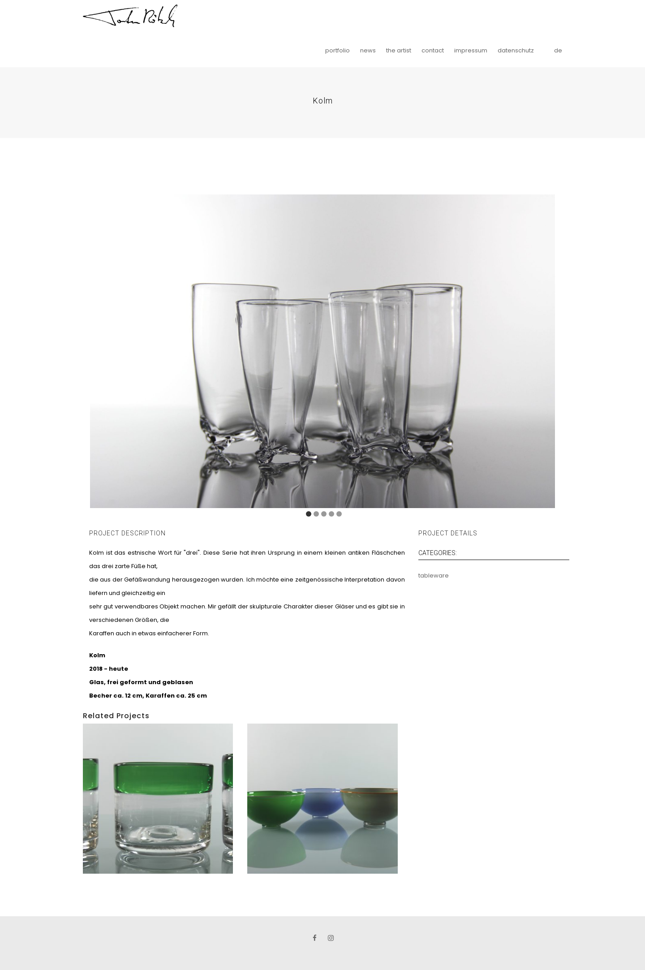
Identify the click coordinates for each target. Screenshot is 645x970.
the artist (398, 50)
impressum (470, 50)
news (368, 50)
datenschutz (516, 50)
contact (432, 50)
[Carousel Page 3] (324, 514)
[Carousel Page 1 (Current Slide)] (308, 514)
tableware (433, 575)
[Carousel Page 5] (339, 514)
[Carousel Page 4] (331, 514)
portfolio (337, 50)
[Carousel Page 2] (316, 514)
